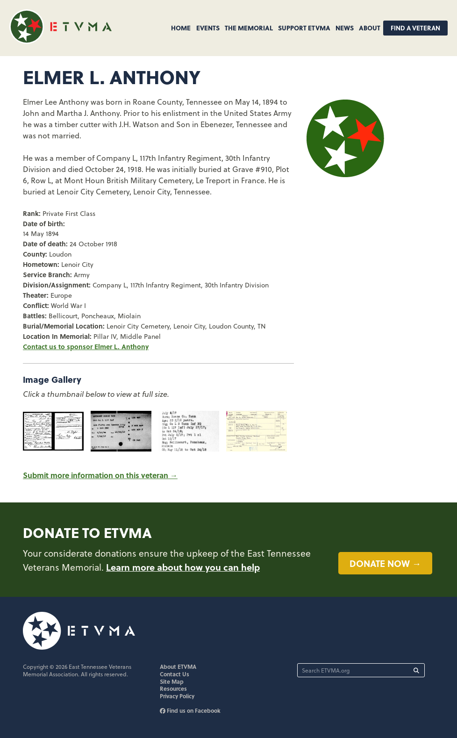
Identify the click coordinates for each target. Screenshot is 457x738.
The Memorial (249, 27)
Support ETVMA (304, 27)
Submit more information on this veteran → (100, 475)
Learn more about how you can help (183, 566)
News (345, 27)
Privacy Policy (177, 696)
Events (208, 27)
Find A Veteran (415, 27)
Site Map (172, 681)
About (369, 27)
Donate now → (385, 563)
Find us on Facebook (190, 710)
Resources (173, 688)
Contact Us (174, 674)
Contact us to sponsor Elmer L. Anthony (86, 346)
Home (181, 27)
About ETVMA (178, 666)
